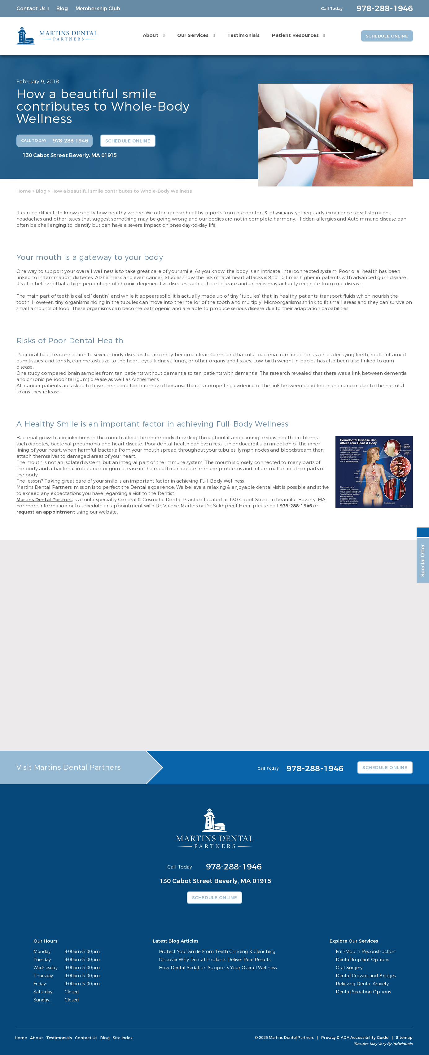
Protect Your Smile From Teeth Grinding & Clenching (218, 952)
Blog (62, 8)
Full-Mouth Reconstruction (366, 952)
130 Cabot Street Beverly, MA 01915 (70, 155)
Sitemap (404, 1037)
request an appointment (45, 512)
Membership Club (98, 8)
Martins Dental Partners (44, 500)
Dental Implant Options (363, 960)
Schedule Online (385, 36)
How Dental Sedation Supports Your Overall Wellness (218, 968)
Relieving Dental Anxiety (363, 984)
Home (23, 191)
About (149, 35)
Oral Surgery (350, 968)
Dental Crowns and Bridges (366, 976)
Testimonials (241, 35)
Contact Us (31, 8)
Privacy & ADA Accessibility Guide (355, 1037)
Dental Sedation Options (364, 992)
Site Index (120, 1037)
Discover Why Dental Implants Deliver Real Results (216, 960)
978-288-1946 (296, 506)
